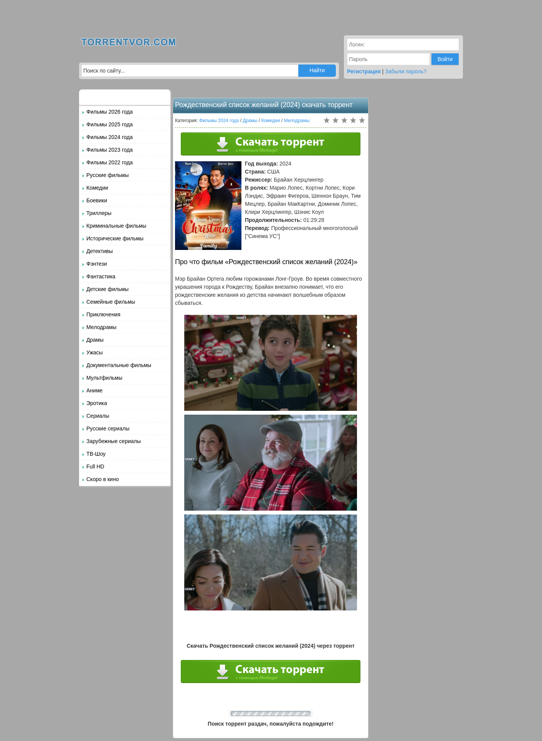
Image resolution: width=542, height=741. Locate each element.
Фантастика (101, 276)
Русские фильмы (107, 175)
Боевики (96, 200)
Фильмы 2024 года (109, 137)
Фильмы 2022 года (109, 162)
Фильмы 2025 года (109, 124)
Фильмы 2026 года (109, 112)
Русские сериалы (107, 428)
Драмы (95, 340)
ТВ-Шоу (96, 454)
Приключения (103, 314)
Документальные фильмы (118, 365)
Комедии (97, 188)
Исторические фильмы (115, 238)
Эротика (96, 403)
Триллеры (98, 213)
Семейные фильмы (110, 302)
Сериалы (97, 416)
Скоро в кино (102, 479)
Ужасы (94, 352)
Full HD (95, 466)
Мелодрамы (101, 327)
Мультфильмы (104, 378)
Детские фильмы (107, 289)
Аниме (94, 390)
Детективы (99, 251)
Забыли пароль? (405, 71)
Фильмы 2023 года (109, 150)
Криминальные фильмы (116, 226)
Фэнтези (96, 264)
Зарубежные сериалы (113, 441)
